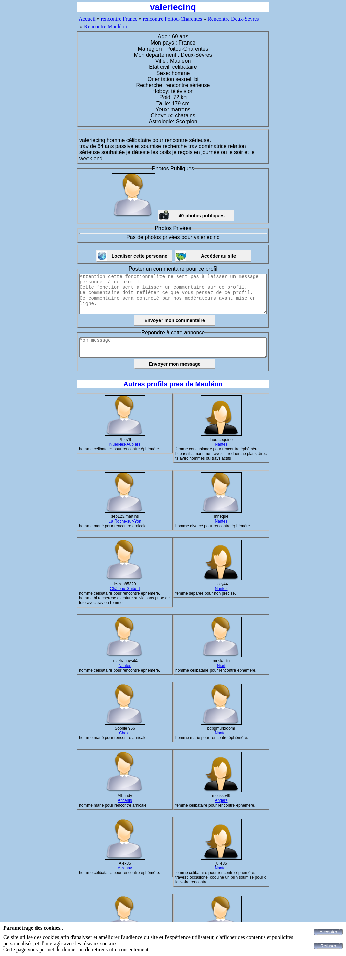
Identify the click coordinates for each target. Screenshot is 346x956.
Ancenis (125, 800)
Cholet (125, 733)
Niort (221, 665)
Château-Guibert (125, 588)
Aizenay (125, 868)
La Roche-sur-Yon (124, 521)
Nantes (221, 444)
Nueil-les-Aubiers (124, 444)
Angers (221, 800)
